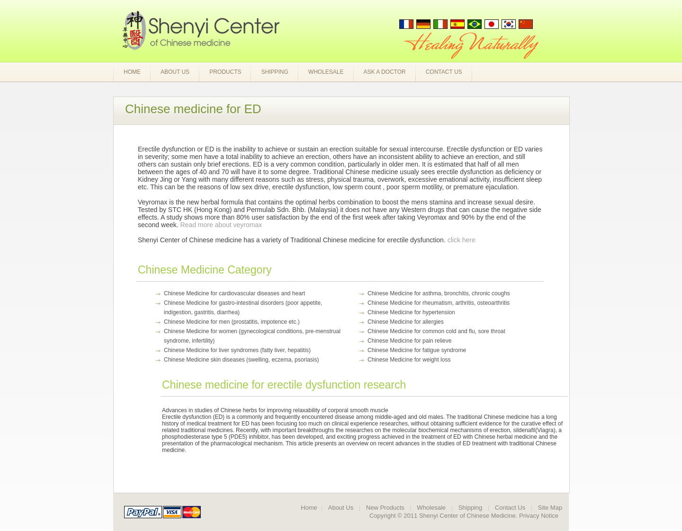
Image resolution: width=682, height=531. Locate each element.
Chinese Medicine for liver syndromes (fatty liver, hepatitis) (237, 350)
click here (462, 240)
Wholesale (326, 72)
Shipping (274, 72)
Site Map (550, 507)
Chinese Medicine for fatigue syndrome (417, 350)
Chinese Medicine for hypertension (411, 312)
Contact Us (444, 72)
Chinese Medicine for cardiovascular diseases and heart (234, 293)
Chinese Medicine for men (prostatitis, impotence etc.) (232, 322)
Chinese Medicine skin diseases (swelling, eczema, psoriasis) (241, 359)
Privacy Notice (538, 515)
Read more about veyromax (221, 225)
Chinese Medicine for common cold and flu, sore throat (436, 331)
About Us (175, 72)
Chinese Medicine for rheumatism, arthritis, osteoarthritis (439, 303)
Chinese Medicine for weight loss (409, 359)
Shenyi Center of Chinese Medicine (467, 515)
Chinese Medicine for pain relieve (409, 340)
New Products (385, 507)
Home (132, 72)
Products (225, 72)
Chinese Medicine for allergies (406, 322)
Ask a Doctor (385, 72)
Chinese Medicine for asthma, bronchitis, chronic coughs (439, 293)
